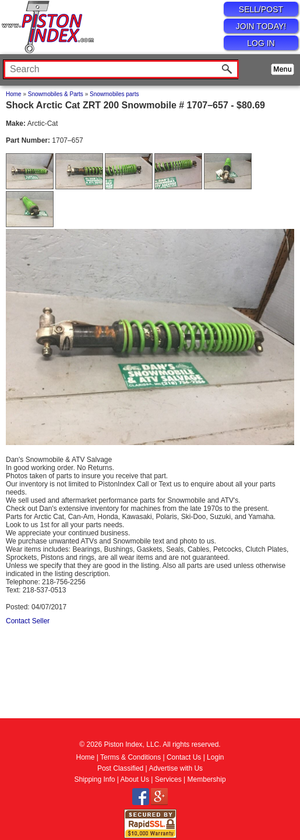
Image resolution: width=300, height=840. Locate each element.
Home (14, 94)
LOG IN (260, 43)
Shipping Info (94, 779)
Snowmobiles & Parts (55, 94)
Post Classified (120, 768)
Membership (207, 779)
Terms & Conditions (130, 757)
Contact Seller (28, 621)
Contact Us (184, 757)
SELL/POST (261, 9)
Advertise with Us (176, 768)
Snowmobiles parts (114, 94)
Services (168, 779)
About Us (135, 779)
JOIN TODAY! (261, 26)
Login (215, 757)
